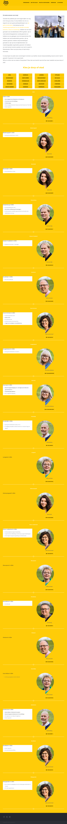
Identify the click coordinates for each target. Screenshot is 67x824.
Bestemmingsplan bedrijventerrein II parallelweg (14, 714)
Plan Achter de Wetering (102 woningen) (13, 209)
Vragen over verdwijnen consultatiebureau (13, 323)
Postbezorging (8, 103)
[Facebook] (4, 817)
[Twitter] (7, 817)
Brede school (7, 317)
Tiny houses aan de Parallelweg (11, 101)
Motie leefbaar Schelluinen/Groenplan (12, 712)
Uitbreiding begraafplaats (10, 391)
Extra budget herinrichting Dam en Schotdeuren (14, 99)
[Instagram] (10, 817)
